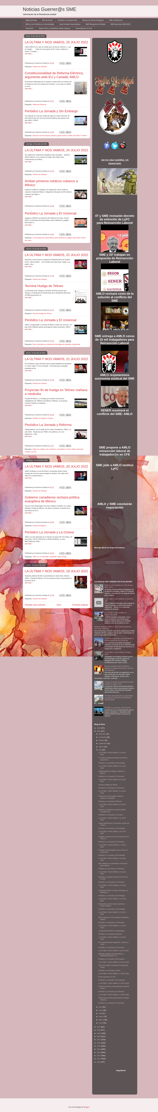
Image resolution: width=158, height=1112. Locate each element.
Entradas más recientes (35, 605)
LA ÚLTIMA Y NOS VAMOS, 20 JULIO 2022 (56, 466)
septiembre (103, 743)
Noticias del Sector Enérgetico (93, 20)
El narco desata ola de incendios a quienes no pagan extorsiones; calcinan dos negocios (119, 668)
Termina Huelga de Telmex (44, 286)
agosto (101, 747)
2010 (99, 1062)
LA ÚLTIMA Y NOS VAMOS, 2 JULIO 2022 (113, 995)
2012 (99, 1056)
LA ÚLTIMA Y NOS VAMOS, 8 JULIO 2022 (113, 962)
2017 (99, 1040)
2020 (99, 1030)
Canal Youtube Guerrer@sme (70, 24)
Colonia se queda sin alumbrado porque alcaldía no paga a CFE (119, 683)
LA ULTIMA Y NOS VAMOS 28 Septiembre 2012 (116, 614)
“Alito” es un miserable (40, 557)
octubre (102, 740)
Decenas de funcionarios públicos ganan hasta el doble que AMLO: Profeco (59, 135)
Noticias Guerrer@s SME (49, 9)
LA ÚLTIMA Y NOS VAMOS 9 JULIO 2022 (113, 951)
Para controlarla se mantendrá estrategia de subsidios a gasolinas (56, 344)
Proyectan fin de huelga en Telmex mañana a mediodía (110, 797)
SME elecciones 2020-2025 (120, 24)
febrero (101, 1020)
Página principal (31, 20)
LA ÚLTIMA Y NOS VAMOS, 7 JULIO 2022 (113, 974)
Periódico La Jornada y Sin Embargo (51, 111)
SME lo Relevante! (116, 20)
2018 (99, 1036)
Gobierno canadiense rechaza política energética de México (52, 499)
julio (100, 750)
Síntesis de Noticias (39, 67)
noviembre (103, 737)
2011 (99, 1059)
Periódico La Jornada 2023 (67, 20)
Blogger (86, 1107)
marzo (101, 1016)
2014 (99, 1049)
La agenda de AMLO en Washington (111, 931)
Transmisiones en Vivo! (83, 28)
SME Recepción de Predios (95, 24)
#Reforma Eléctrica (39, 104)
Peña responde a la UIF (106, 977)
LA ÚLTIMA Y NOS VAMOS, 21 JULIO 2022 (56, 359)
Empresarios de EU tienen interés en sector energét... (111, 905)
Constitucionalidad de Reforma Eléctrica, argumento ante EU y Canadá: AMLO (54, 75)
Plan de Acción (47, 20)
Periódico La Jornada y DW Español (118, 708)
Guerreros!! (29, 28)
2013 (99, 1052)
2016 (99, 1043)
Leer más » (28, 54)
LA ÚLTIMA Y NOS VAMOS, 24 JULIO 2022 (56, 150)
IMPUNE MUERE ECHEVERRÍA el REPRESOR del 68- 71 (111, 955)
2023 (99, 728)
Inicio (59, 605)
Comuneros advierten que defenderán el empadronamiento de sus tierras (119, 639)
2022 (99, 731)
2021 (99, 1027)
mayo (101, 1010)
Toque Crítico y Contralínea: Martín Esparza (54, 28)
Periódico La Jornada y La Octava (49, 532)
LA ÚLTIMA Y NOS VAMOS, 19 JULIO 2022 (56, 571)
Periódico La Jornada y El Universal (50, 213)
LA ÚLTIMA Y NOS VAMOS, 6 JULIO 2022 (113, 983)
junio (101, 1007)
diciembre (102, 734)
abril (100, 1013)
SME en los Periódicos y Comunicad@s (39, 24)
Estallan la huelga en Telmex (42, 418)
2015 (99, 1046)
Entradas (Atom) (62, 613)
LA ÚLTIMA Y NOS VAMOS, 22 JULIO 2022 (56, 255)
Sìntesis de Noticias (39, 491)
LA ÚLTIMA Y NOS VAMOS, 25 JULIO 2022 (56, 42)
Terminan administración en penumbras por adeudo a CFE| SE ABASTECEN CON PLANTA (119, 698)
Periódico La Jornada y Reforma (48, 425)
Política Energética (39, 526)
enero (101, 1023)
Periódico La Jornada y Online (109, 970)
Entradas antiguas (80, 605)
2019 (99, 1033)
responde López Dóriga (58, 557)
